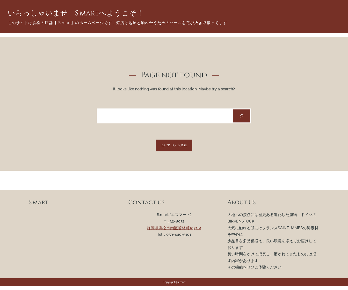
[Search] (241, 115)
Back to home (174, 145)
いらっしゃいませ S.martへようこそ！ (76, 13)
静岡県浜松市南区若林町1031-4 (174, 228)
